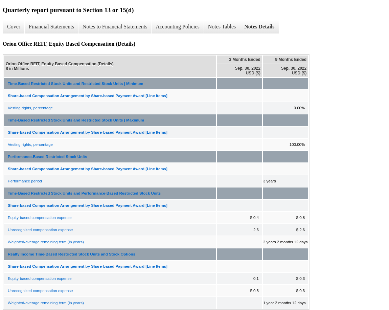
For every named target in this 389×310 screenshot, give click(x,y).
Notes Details (259, 26)
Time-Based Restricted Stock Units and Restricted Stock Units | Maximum (76, 120)
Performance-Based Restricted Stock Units (47, 157)
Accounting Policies (177, 26)
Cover (13, 26)
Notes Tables (222, 26)
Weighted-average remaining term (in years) (46, 242)
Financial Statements (51, 26)
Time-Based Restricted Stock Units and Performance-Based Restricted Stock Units (84, 193)
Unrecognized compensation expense (40, 230)
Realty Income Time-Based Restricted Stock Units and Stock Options (71, 254)
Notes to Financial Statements (115, 26)
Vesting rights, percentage (30, 108)
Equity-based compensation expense (40, 218)
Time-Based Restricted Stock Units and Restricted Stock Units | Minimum (75, 84)
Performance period (25, 181)
